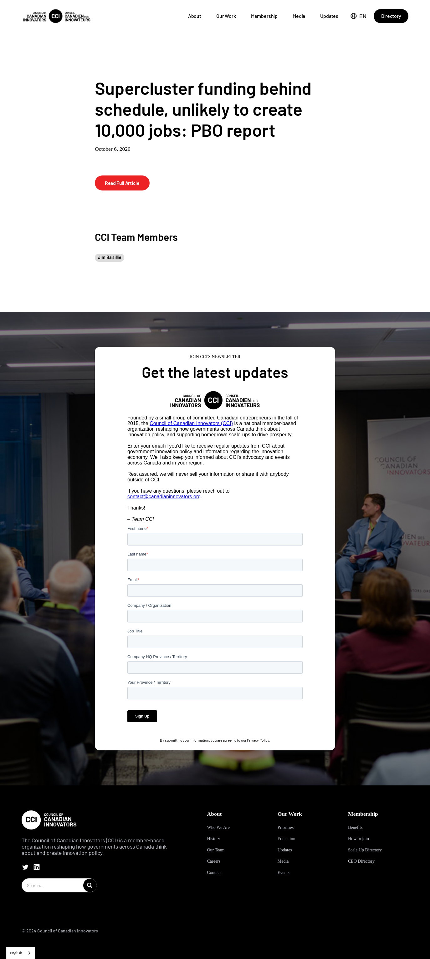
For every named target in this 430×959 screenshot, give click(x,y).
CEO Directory (361, 861)
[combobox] (20, 953)
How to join (358, 838)
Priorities (286, 827)
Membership (264, 16)
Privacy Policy (258, 740)
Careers (213, 861)
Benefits (355, 827)
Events (283, 872)
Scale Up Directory (365, 850)
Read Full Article (122, 183)
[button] (358, 16)
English (16, 953)
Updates (329, 16)
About (194, 16)
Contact (214, 872)
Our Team (215, 850)
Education (286, 838)
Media (299, 16)
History (213, 838)
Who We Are (218, 827)
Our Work (226, 16)
